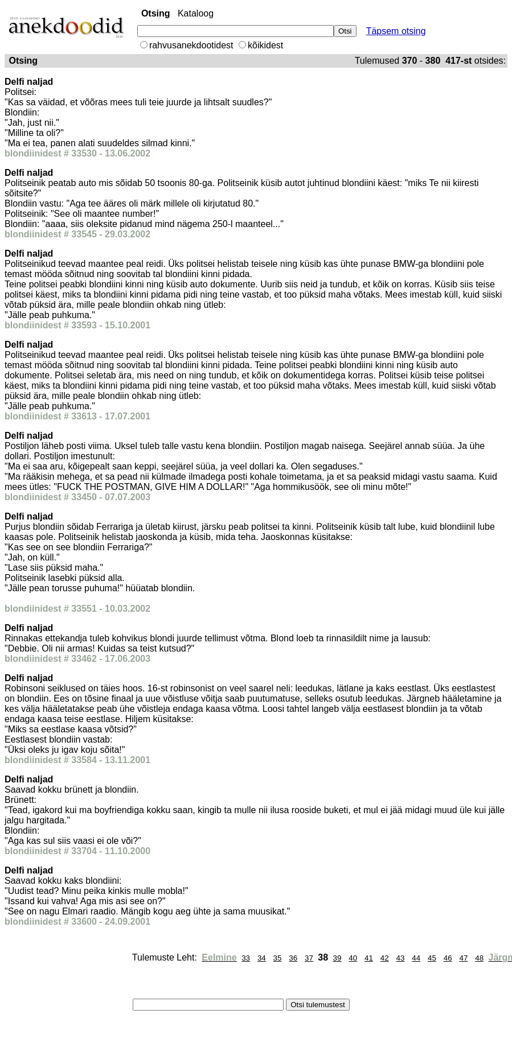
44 (416, 958)
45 (432, 958)
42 (384, 958)
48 (479, 958)
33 (245, 958)
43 (400, 958)
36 (293, 958)
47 (463, 958)
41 (368, 958)
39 (337, 958)
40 (353, 958)
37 (309, 958)
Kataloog (196, 13)
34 (261, 958)
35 (277, 958)
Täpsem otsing (396, 31)
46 (448, 958)
